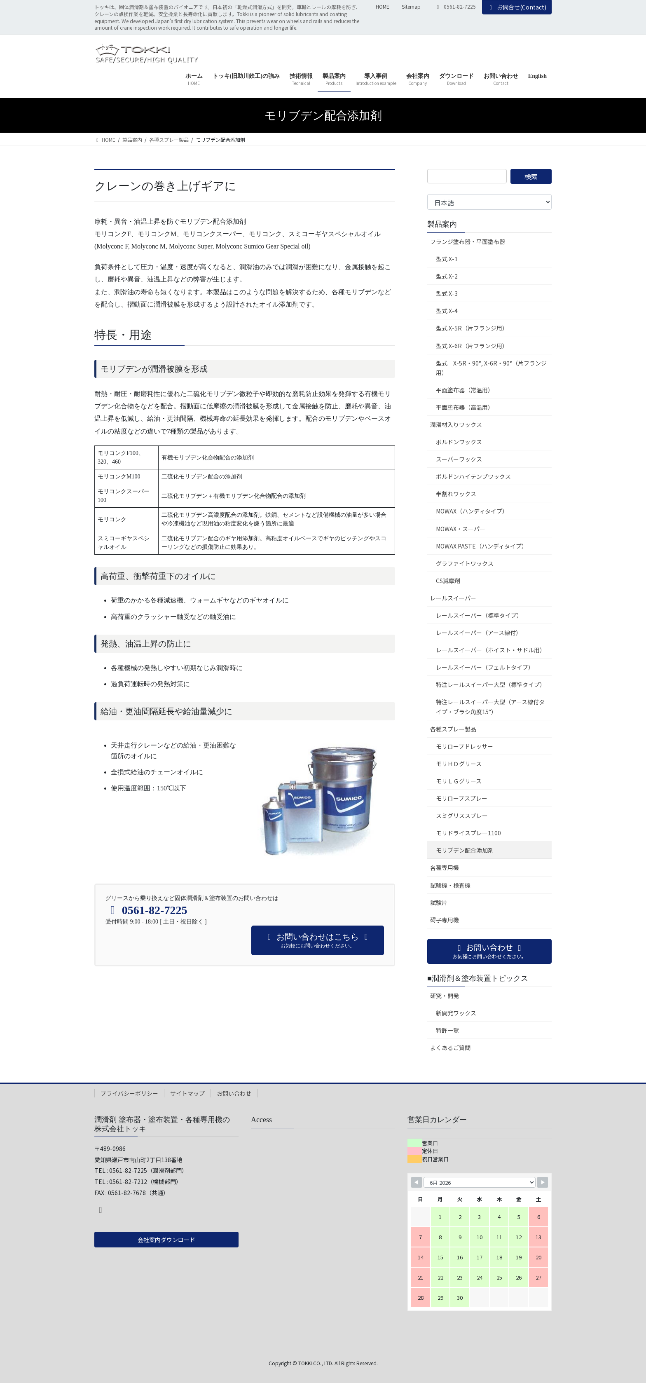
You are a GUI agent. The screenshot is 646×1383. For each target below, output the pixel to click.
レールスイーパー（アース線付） (479, 632)
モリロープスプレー (461, 798)
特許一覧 (447, 1030)
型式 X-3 (447, 293)
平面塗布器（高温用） (465, 407)
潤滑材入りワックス (456, 424)
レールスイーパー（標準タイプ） (479, 615)
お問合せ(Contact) (517, 7)
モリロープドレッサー (464, 746)
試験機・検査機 (450, 885)
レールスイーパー (453, 598)
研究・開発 (444, 996)
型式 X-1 (447, 259)
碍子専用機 (444, 920)
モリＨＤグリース (459, 763)
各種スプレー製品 (453, 729)
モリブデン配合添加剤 (465, 850)
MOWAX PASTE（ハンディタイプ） (481, 546)
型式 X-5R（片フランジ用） (472, 328)
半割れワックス (456, 494)
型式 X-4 (447, 311)
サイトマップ (187, 1093)
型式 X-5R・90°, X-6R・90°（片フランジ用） (491, 368)
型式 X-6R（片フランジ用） (472, 346)
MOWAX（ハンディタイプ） (472, 511)
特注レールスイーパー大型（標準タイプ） (490, 684)
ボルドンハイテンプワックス (473, 476)
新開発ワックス (456, 1013)
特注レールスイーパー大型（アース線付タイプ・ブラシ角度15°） (490, 706)
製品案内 (442, 224)
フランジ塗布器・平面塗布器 (467, 241)
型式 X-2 (447, 276)
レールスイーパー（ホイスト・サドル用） (490, 650)
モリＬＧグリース (459, 781)
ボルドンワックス (459, 442)
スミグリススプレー (462, 815)
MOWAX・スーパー (460, 529)
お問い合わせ (234, 1093)
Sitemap (411, 6)
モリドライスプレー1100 (468, 833)
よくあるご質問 (450, 1047)
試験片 (438, 902)
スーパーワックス (459, 459)
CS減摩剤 (448, 581)
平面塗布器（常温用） (465, 390)
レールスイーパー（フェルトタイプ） (485, 667)
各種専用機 (444, 867)
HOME (382, 6)
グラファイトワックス (465, 563)
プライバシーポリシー (129, 1093)
